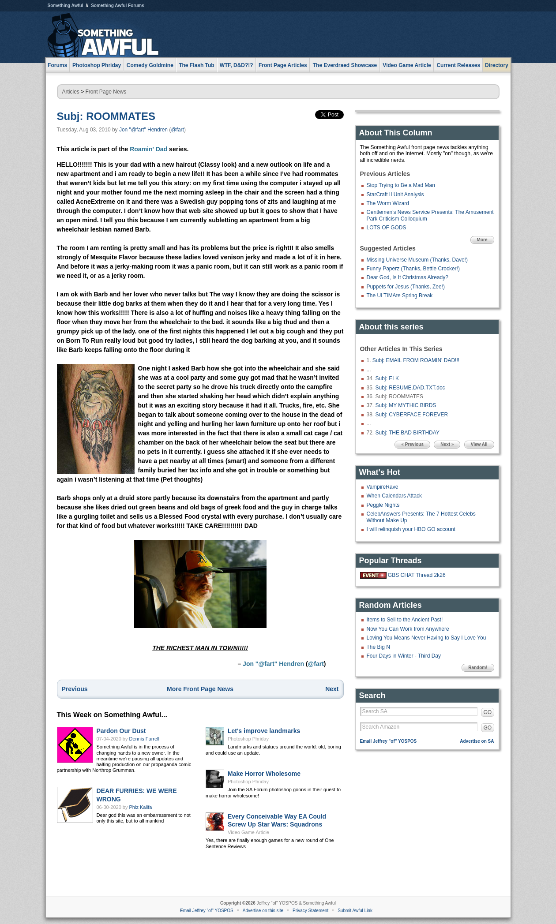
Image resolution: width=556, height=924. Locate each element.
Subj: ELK (387, 378)
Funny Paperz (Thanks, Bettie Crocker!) (413, 269)
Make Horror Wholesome (264, 773)
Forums (57, 65)
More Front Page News (200, 688)
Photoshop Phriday (248, 738)
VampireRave (382, 487)
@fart (177, 130)
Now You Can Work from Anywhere (408, 629)
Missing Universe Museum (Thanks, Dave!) (417, 260)
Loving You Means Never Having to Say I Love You (426, 638)
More (482, 239)
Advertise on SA (477, 741)
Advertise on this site (263, 910)
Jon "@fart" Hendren (143, 130)
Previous (75, 688)
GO (488, 712)
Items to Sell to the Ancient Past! (405, 620)
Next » (447, 444)
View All (479, 444)
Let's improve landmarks (264, 730)
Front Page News (106, 92)
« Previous (412, 444)
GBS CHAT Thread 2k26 (417, 575)
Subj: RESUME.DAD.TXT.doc (410, 388)
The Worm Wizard (388, 203)
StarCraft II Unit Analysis (395, 194)
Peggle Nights (383, 505)
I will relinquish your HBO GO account (411, 529)
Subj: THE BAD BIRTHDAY (408, 433)
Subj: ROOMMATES (106, 116)
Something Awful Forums (117, 5)
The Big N (378, 647)
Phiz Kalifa (140, 807)
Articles (70, 92)
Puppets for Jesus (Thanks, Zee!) (406, 287)
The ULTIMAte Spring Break (400, 295)
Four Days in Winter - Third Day (404, 656)
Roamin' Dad (148, 149)
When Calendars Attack (394, 496)
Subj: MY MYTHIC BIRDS (406, 405)
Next (331, 688)
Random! (477, 667)
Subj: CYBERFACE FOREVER (412, 414)
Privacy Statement (310, 910)
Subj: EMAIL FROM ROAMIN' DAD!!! (415, 360)
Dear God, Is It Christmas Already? (407, 277)
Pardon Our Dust (121, 730)
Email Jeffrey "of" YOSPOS (388, 741)
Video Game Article (248, 832)
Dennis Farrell (144, 738)
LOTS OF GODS (386, 227)
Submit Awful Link (355, 910)
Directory (496, 65)
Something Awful (65, 5)
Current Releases (458, 65)
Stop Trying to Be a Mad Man (401, 185)
